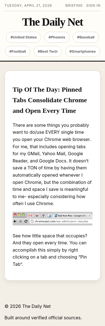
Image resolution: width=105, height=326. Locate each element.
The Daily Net (52, 22)
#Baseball (86, 37)
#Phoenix (56, 37)
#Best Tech (48, 51)
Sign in (93, 5)
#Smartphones (82, 51)
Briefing (74, 5)
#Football (17, 51)
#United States (23, 37)
